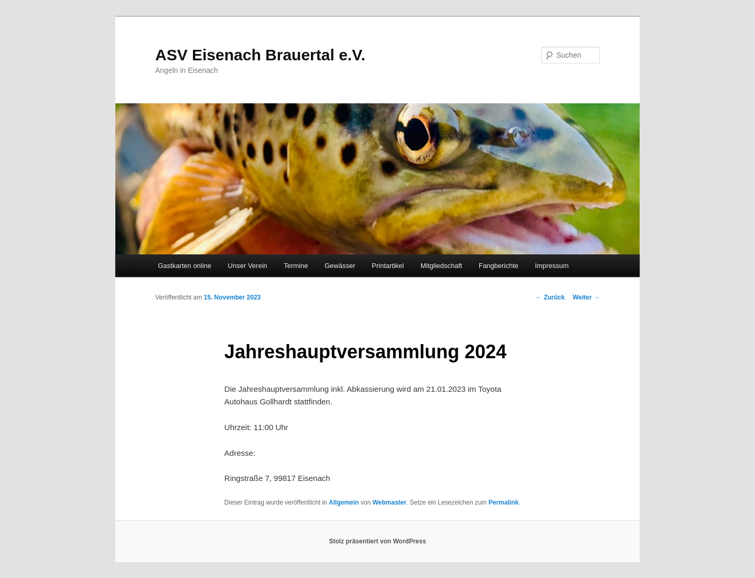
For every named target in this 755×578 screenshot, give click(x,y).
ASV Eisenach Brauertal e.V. (260, 54)
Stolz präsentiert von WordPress (377, 541)
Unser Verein (247, 266)
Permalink (504, 502)
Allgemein (344, 502)
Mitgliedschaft (441, 266)
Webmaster (389, 502)
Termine (296, 266)
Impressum (551, 266)
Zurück (550, 297)
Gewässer (340, 266)
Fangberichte (499, 266)
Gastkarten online (184, 266)
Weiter (586, 297)
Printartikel (388, 266)
